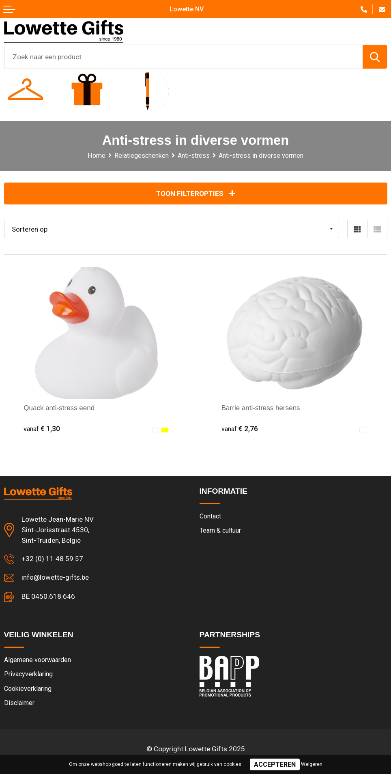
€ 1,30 (42, 428)
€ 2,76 (239, 428)
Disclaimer (19, 704)
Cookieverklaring (28, 690)
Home (96, 155)
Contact (210, 516)
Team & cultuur (221, 531)
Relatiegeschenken (141, 155)
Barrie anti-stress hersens (261, 408)
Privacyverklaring (28, 675)
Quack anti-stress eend (60, 408)
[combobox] (183, 57)
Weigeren (311, 764)
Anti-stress (194, 155)
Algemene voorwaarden (38, 660)
